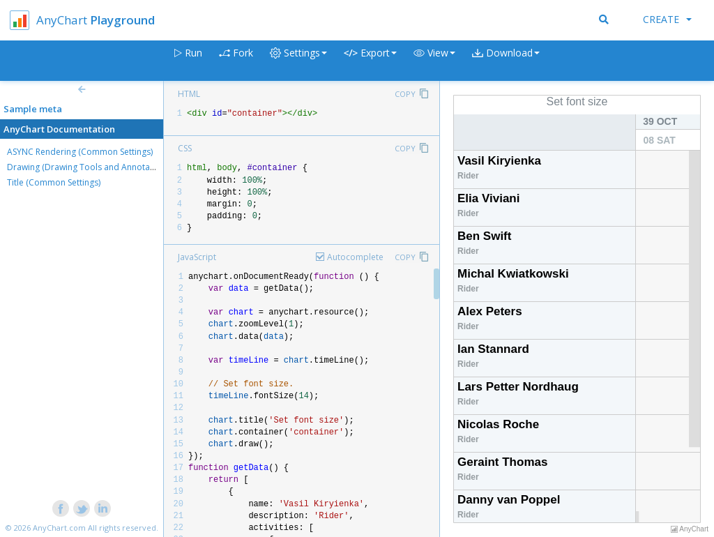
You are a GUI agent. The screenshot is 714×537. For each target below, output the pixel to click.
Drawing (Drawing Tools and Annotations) (89, 167)
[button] (434, 61)
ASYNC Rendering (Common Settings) (80, 152)
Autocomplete (355, 257)
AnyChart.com (59, 527)
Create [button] (667, 19)
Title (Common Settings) (53, 182)
